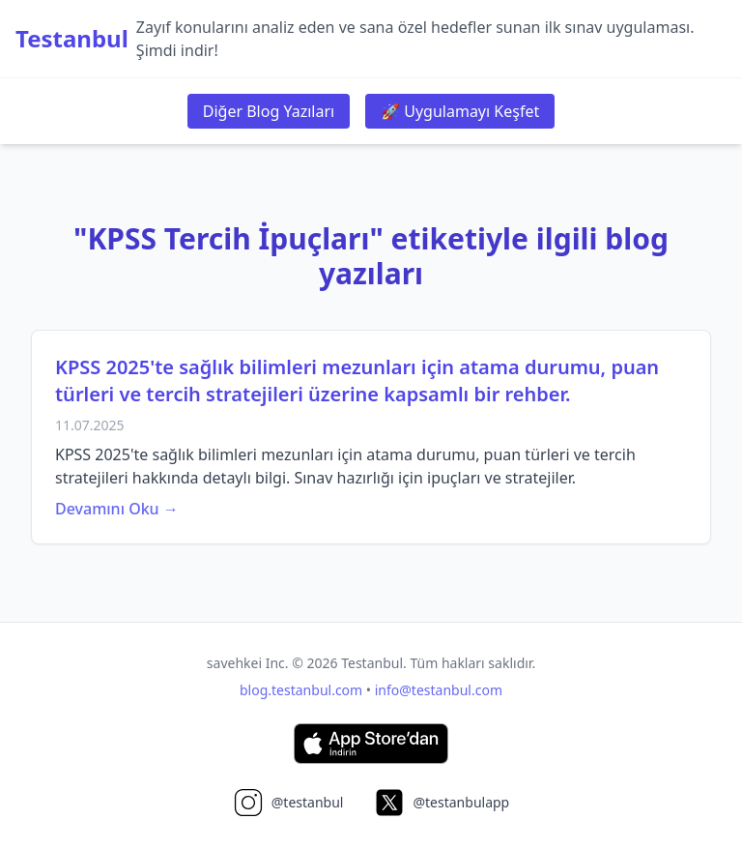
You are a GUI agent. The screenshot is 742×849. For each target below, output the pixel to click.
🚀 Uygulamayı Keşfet (460, 111)
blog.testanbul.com (301, 690)
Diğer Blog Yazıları (268, 111)
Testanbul (71, 38)
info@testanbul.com (438, 690)
